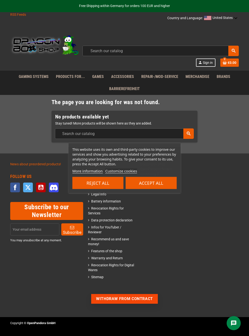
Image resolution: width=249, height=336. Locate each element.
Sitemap (97, 277)
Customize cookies (121, 170)
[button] (221, 18)
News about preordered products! (35, 164)
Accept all (151, 183)
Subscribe (72, 230)
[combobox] (160, 51)
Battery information (106, 201)
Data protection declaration (112, 220)
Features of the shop (106, 251)
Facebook (15, 187)
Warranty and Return (107, 258)
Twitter (28, 187)
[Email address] (34, 229)
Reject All (98, 183)
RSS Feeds (18, 15)
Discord (54, 187)
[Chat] (234, 323)
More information (87, 170)
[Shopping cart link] (229, 63)
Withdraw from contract (124, 298)
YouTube (41, 187)
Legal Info (98, 194)
